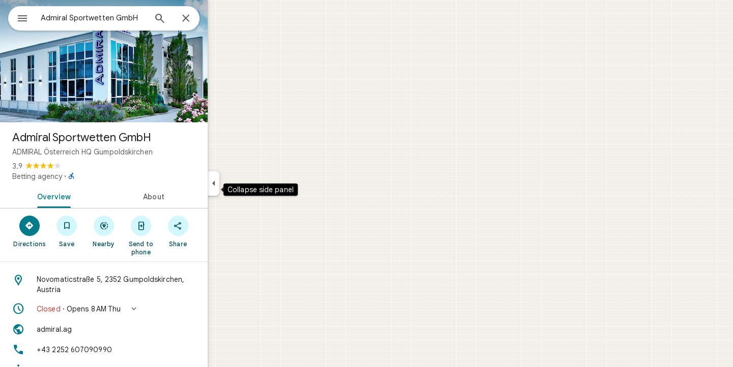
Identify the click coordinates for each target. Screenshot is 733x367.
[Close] (222, 19)
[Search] (196, 19)
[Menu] (18, 17)
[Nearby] (140, 231)
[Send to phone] (177, 235)
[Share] (214, 231)
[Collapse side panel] (250, 183)
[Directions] (66, 231)
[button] (140, 309)
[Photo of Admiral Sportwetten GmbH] (140, 61)
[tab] (88, 196)
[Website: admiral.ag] (140, 329)
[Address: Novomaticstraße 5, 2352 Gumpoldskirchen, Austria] (140, 284)
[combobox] (119, 18)
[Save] (103, 231)
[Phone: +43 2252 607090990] (140, 349)
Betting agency (74, 176)
